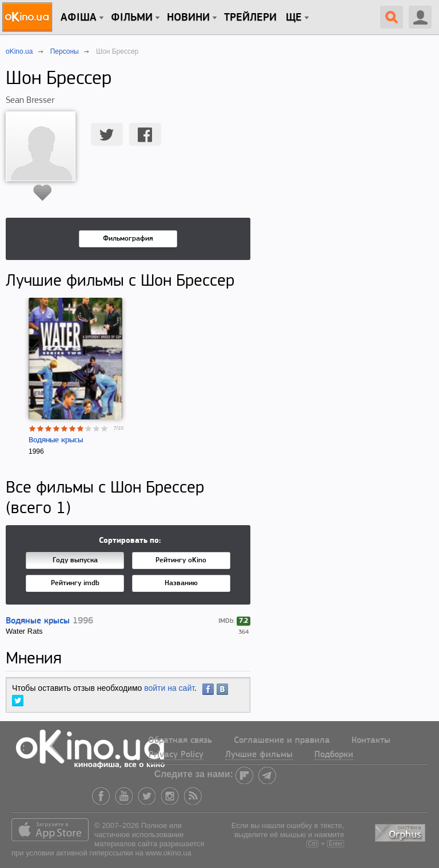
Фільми (132, 17)
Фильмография (128, 238)
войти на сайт (169, 688)
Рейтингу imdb (75, 583)
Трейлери (250, 17)
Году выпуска (75, 560)
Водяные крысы (56, 440)
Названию (181, 583)
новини (188, 17)
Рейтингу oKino (180, 560)
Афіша (79, 17)
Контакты (371, 740)
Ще (294, 17)
